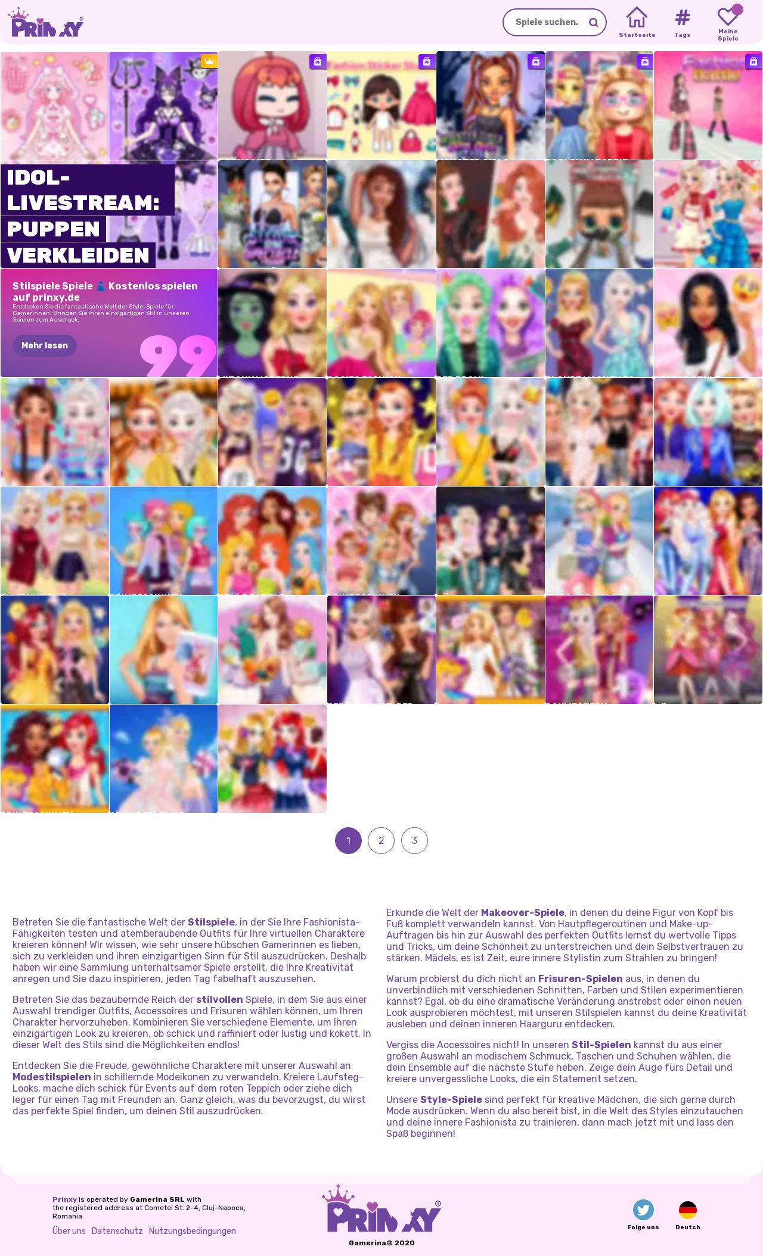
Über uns (69, 1231)
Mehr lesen (44, 346)
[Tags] (682, 22)
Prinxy (64, 1199)
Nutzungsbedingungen (192, 1231)
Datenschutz (117, 1231)
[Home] (637, 22)
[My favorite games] (728, 22)
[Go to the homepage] (41, 22)
